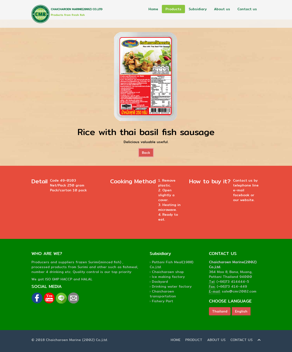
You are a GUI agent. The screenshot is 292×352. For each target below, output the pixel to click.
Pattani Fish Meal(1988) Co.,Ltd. (171, 264)
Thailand (219, 311)
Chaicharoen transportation (163, 294)
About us (222, 9)
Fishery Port (162, 301)
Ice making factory (168, 276)
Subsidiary (198, 9)
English (241, 311)
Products (173, 9)
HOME (175, 339)
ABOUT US (216, 339)
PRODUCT (193, 339)
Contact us (247, 9)
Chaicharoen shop (168, 271)
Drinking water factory (172, 286)
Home (153, 9)
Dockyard (160, 281)
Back (146, 152)
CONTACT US (241, 339)
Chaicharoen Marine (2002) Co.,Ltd (76, 339)
